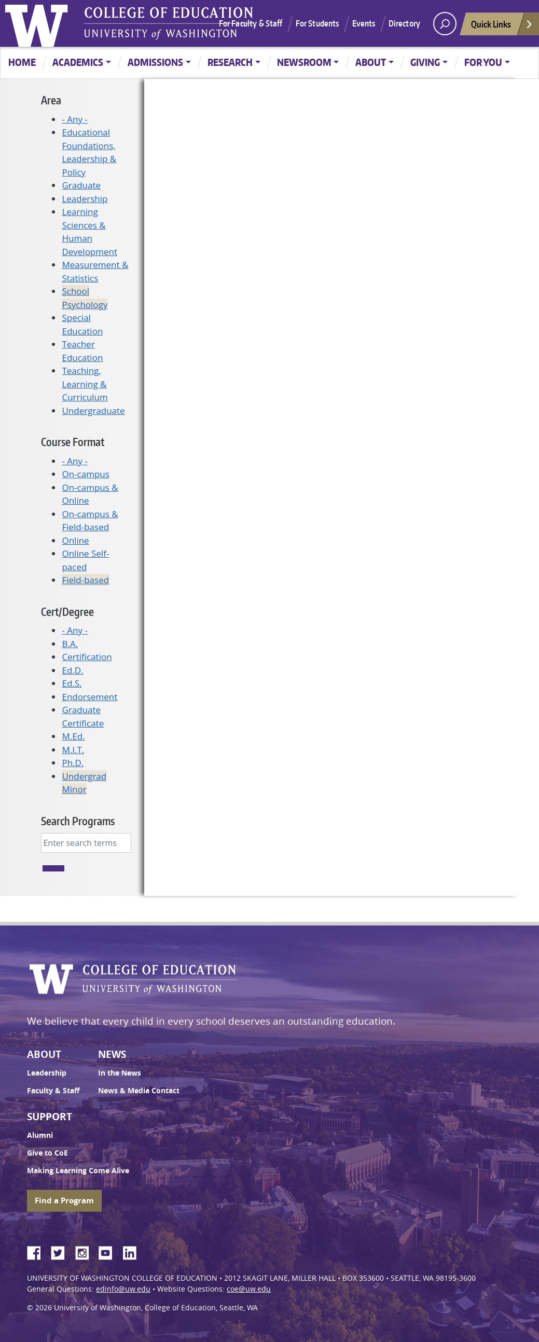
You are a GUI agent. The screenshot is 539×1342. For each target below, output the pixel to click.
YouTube (109, 1251)
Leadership (84, 199)
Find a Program (64, 1200)
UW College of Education (168, 23)
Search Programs (78, 821)
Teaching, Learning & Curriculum (84, 384)
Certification (87, 657)
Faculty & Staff (53, 1090)
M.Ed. (73, 736)
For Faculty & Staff (251, 23)
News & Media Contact (138, 1090)
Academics (77, 62)
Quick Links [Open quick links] (502, 26)
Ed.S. (71, 683)
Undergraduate (93, 411)
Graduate (81, 185)
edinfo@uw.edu (123, 1289)
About (370, 62)
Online (75, 540)
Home (22, 62)
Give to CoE (47, 1153)
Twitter (62, 1251)
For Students (317, 23)
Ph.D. (73, 763)
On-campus (85, 474)
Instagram (85, 1251)
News (112, 1054)
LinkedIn (133, 1251)
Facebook (38, 1251)
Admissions (155, 62)
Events (364, 23)
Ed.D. (72, 670)
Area (51, 100)
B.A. (70, 644)
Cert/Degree (67, 612)
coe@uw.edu (249, 1289)
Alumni (40, 1135)
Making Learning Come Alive (78, 1170)
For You (483, 62)
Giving (425, 62)
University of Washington (39, 23)
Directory (404, 23)
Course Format (72, 442)
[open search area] (445, 23)
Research (230, 62)
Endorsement (89, 697)
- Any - (74, 119)
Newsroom (304, 62)
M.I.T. (73, 750)
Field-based (85, 580)
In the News (119, 1073)
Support (49, 1116)
